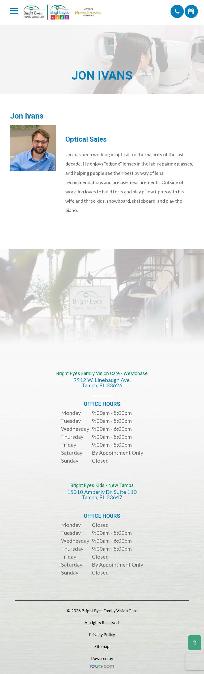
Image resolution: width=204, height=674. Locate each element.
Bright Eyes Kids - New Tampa (102, 495)
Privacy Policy (102, 634)
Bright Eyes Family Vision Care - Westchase (102, 383)
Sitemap (102, 646)
